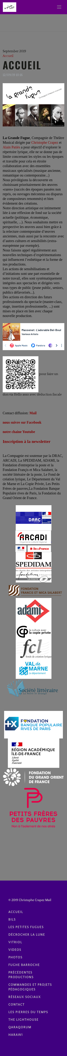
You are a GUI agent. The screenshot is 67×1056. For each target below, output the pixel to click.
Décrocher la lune (26, 935)
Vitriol (15, 942)
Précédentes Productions (21, 975)
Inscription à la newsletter (26, 441)
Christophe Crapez (44, 142)
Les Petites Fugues (26, 927)
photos (15, 957)
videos (14, 950)
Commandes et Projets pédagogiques (30, 987)
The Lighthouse (23, 1020)
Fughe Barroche (24, 965)
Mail (33, 413)
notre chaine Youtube (19, 432)
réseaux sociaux (24, 997)
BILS (12, 919)
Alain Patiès (11, 147)
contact (16, 1004)
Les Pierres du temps (28, 1012)
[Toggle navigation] (59, 7)
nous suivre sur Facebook (22, 422)
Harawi (15, 1035)
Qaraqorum (19, 1027)
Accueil (8, 56)
